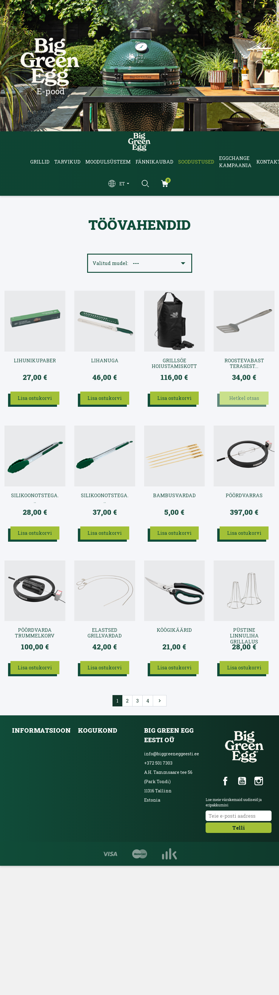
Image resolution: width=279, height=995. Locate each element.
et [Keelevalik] (122, 184)
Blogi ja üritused (95, 757)
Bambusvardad (174, 495)
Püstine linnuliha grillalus (244, 633)
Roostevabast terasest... (244, 363)
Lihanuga (104, 361)
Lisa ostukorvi (35, 398)
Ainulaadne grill (95, 784)
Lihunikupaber (35, 361)
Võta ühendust (27, 797)
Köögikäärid (174, 630)
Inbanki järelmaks (32, 784)
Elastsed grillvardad (104, 633)
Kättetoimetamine (32, 744)
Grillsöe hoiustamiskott (174, 363)
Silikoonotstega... (35, 498)
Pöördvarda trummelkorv (35, 633)
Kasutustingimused (32, 757)
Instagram (259, 781)
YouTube (242, 781)
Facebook (225, 781)
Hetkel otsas (244, 398)
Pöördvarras (244, 495)
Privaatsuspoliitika (33, 771)
